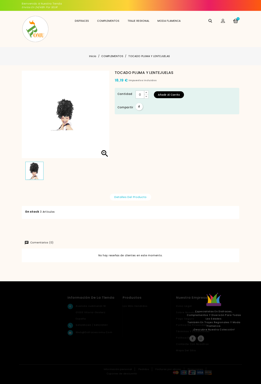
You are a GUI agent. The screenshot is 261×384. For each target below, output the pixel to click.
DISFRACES (82, 21)
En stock (32, 212)
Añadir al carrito (169, 95)
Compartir (139, 106)
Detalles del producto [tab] (130, 197)
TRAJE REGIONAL (139, 21)
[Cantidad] (140, 95)
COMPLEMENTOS (108, 21)
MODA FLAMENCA (169, 21)
